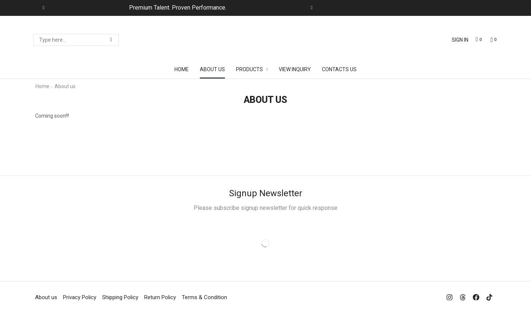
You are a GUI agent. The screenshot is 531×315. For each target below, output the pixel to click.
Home (42, 86)
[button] (460, 40)
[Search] (111, 39)
